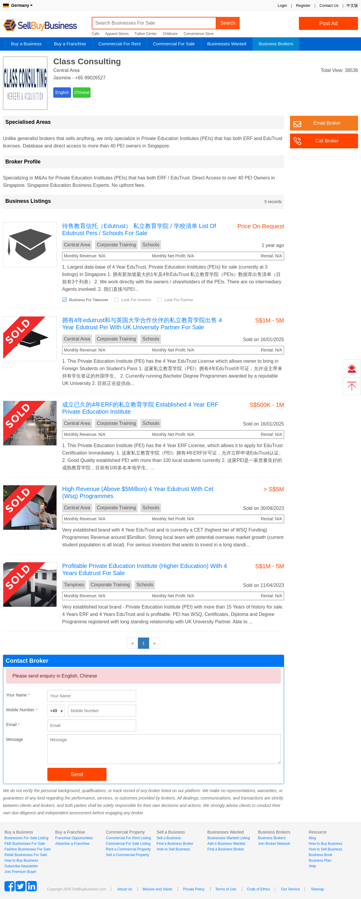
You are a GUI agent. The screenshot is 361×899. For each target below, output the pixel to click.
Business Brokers (276, 43)
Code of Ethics (258, 889)
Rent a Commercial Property (128, 849)
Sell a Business (169, 838)
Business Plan (320, 860)
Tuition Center (146, 34)
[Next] (154, 643)
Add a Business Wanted (226, 844)
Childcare (170, 34)
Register (303, 5)
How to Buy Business (21, 860)
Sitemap (317, 889)
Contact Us (329, 5)
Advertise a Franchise (72, 844)
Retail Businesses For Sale (25, 855)
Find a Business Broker (175, 844)
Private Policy (193, 889)
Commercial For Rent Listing (128, 838)
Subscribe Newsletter (21, 866)
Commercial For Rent (120, 43)
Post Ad (328, 23)
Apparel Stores (116, 34)
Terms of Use (225, 889)
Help (312, 866)
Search (228, 22)
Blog (312, 838)
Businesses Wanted (226, 43)
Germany (18, 5)
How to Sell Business (173, 849)
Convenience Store (198, 34)
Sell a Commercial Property (127, 855)
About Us (124, 889)
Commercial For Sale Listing (128, 844)
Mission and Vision (157, 889)
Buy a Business (26, 43)
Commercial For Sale (174, 43)
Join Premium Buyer (20, 872)
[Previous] (132, 643)
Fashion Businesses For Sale (27, 849)
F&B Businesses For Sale (24, 844)
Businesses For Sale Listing (26, 838)
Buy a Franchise (70, 43)
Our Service (290, 889)
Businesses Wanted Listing (228, 838)
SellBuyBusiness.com (44, 25)
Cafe (95, 34)
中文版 (352, 5)
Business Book (320, 855)
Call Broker (327, 140)
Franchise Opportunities (74, 838)
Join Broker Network (274, 844)
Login (282, 5)
